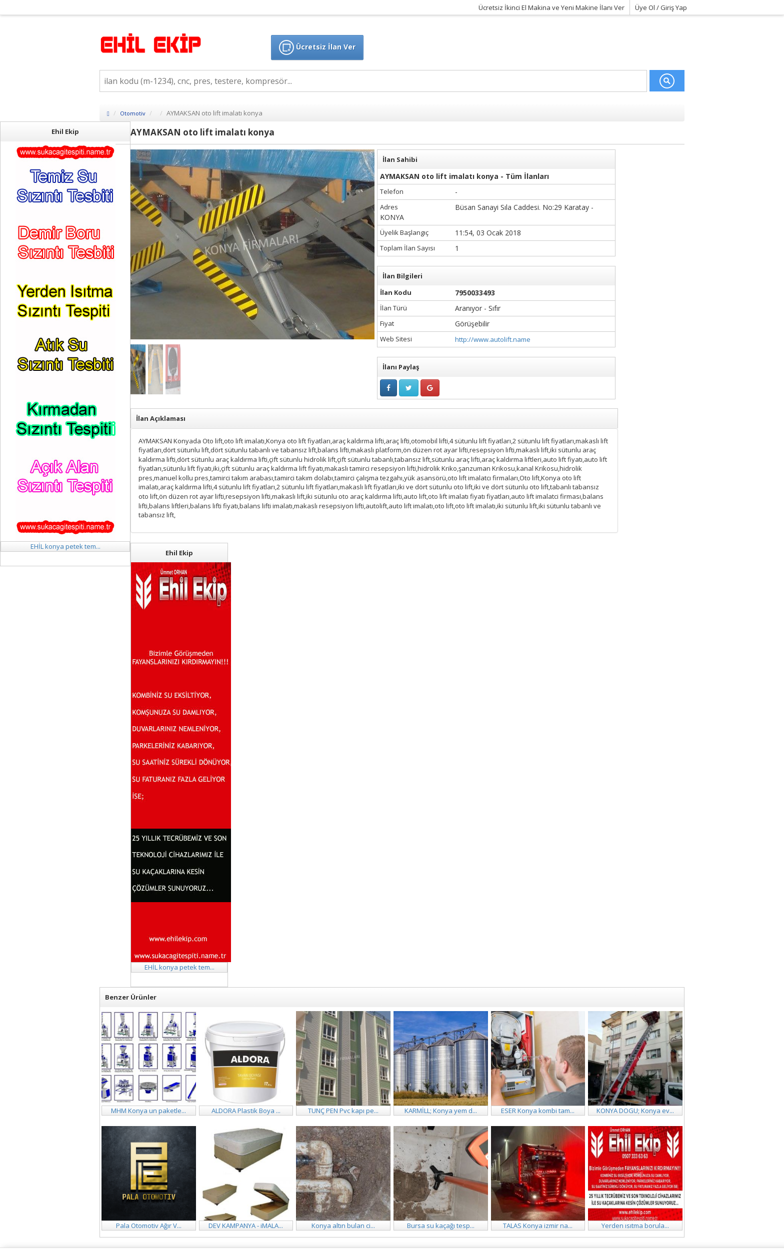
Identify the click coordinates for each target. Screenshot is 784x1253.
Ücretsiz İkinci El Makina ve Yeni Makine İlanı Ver (551, 7)
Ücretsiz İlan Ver (317, 47)
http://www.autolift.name (492, 339)
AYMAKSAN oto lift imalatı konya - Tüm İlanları (464, 176)
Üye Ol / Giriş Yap (661, 7)
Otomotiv (133, 113)
